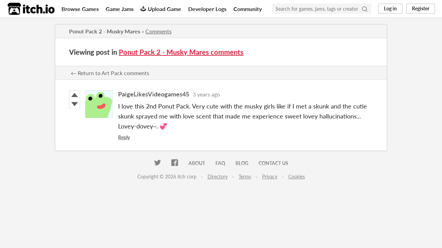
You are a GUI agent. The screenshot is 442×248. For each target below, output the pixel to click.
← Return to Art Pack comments (110, 73)
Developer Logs (207, 9)
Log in (390, 8)
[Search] (364, 8)
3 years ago (206, 94)
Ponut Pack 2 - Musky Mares (104, 31)
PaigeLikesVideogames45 (153, 94)
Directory (218, 176)
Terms (245, 176)
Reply (124, 137)
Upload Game (161, 9)
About (197, 163)
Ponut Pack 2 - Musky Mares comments (181, 52)
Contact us (273, 163)
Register (420, 8)
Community (247, 9)
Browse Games (80, 9)
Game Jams (120, 9)
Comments (158, 31)
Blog (242, 163)
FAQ (220, 163)
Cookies (296, 176)
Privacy (269, 176)
